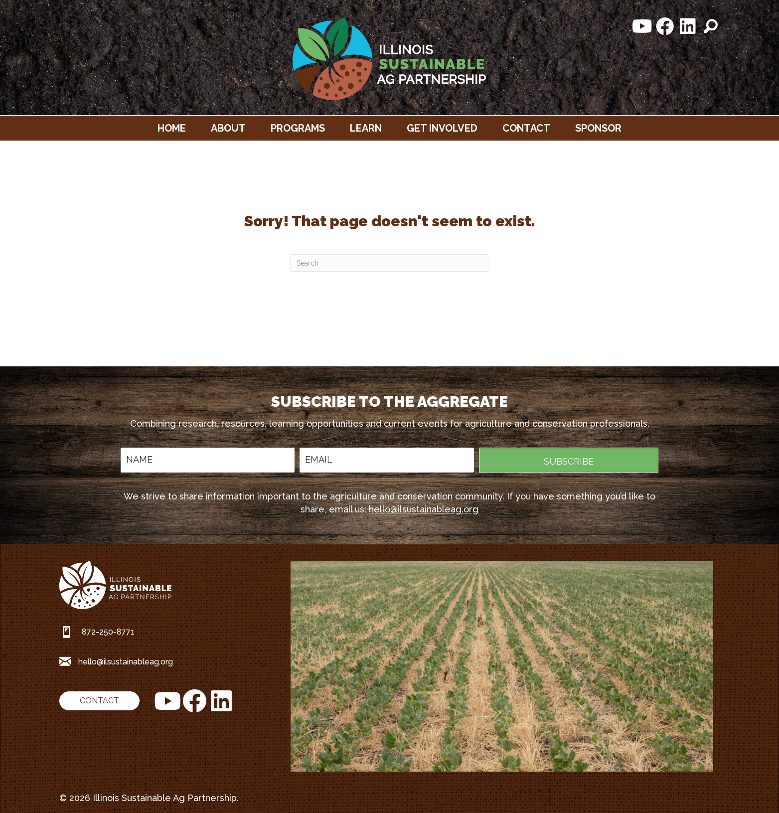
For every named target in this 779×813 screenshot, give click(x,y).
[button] (642, 26)
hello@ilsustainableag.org (423, 509)
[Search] (389, 263)
